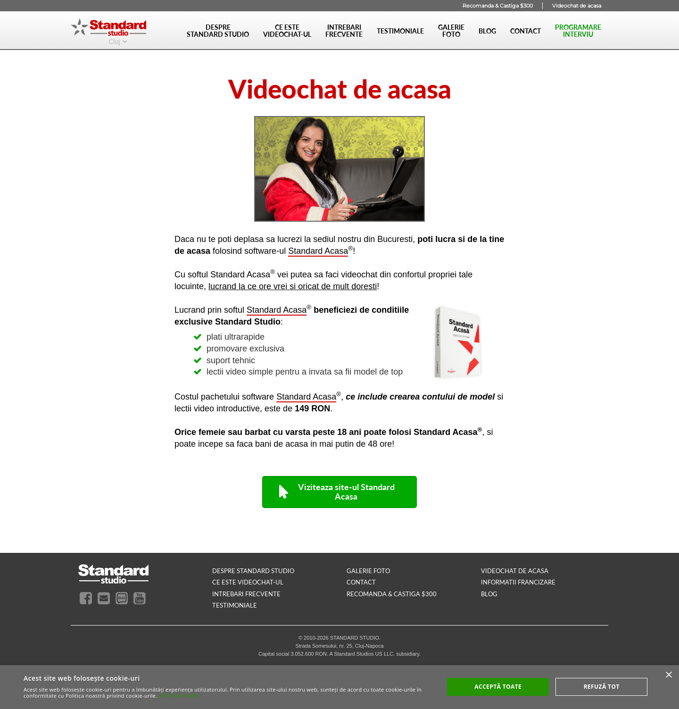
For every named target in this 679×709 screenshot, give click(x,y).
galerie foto (368, 571)
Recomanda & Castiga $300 (498, 5)
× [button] (668, 675)
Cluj (114, 41)
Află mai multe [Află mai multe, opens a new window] (179, 696)
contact (361, 582)
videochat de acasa (514, 571)
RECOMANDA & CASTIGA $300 (392, 594)
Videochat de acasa (576, 5)
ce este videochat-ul (247, 582)
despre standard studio (253, 571)
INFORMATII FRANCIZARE (518, 582)
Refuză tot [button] (602, 687)
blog (489, 594)
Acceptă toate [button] (498, 687)
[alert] (339, 687)
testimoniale (234, 605)
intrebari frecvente (246, 594)
